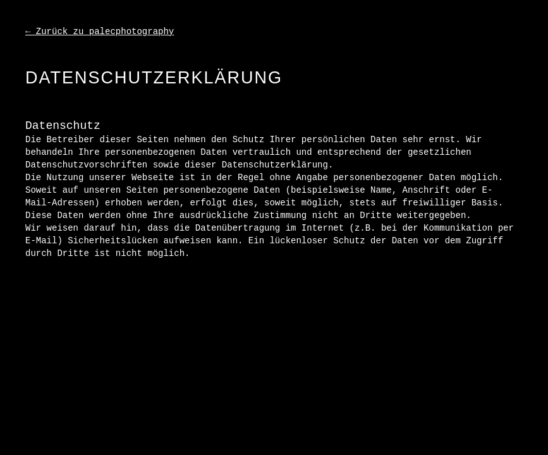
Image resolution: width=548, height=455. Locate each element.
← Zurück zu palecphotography (99, 31)
